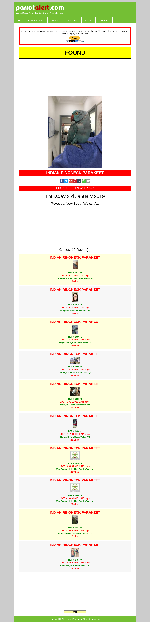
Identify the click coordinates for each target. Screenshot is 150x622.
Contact (104, 20)
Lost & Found (35, 20)
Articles (55, 20)
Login (88, 20)
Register (72, 20)
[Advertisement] (105, 8)
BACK (75, 612)
